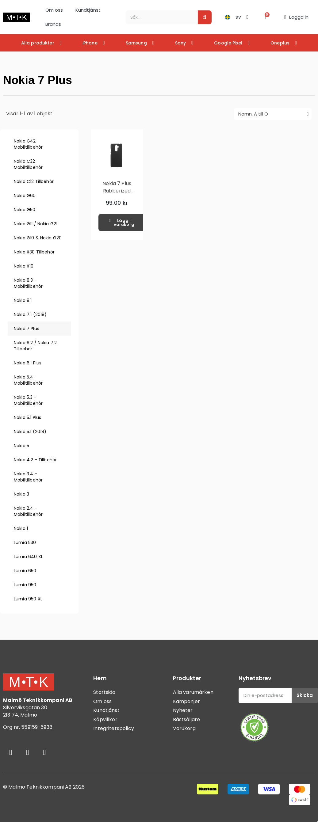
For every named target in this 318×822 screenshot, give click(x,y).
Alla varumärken (193, 692)
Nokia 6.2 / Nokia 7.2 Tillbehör (35, 346)
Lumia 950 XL (28, 599)
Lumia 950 (25, 585)
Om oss (54, 10)
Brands (53, 24)
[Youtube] (44, 752)
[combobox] (158, 17)
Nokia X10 (23, 266)
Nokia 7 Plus (26, 328)
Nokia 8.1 (23, 300)
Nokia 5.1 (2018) (30, 431)
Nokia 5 (21, 446)
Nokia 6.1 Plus (27, 363)
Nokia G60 (25, 195)
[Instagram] (27, 752)
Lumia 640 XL (28, 557)
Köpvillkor (105, 719)
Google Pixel (232, 42)
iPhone (93, 42)
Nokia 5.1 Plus (27, 417)
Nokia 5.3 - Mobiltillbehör (28, 400)
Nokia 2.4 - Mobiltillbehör (28, 511)
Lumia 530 (25, 542)
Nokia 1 (21, 528)
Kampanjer (186, 701)
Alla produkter (41, 42)
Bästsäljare (186, 719)
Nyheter (183, 710)
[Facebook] (10, 752)
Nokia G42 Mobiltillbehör (28, 144)
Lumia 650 (25, 571)
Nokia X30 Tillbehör (34, 252)
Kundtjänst (88, 10)
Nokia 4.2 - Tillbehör (35, 460)
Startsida (104, 692)
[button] (266, 17)
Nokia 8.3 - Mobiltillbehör (28, 283)
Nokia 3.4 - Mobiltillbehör (28, 477)
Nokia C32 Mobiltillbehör (28, 164)
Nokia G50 (24, 210)
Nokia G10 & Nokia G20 (38, 238)
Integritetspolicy (113, 728)
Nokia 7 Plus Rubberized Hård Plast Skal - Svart (116, 194)
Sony (184, 42)
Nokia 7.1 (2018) (30, 314)
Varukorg (184, 728)
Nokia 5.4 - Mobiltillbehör (28, 380)
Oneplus (283, 42)
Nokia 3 (21, 494)
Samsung (140, 42)
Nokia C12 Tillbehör (34, 181)
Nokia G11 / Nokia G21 (35, 224)
